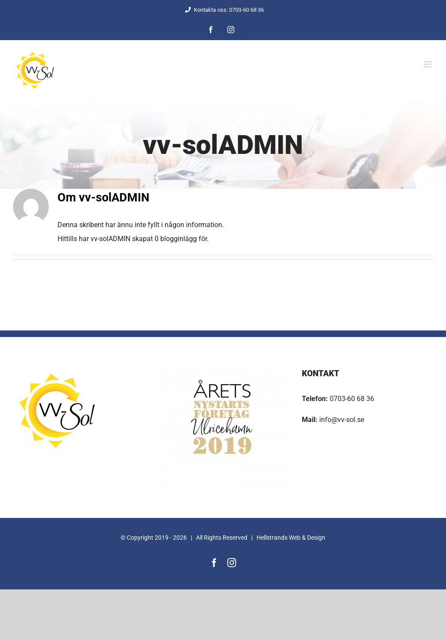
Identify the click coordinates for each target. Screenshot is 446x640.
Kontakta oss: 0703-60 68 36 (223, 10)
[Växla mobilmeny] (428, 64)
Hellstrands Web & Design (291, 537)
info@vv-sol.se (341, 419)
